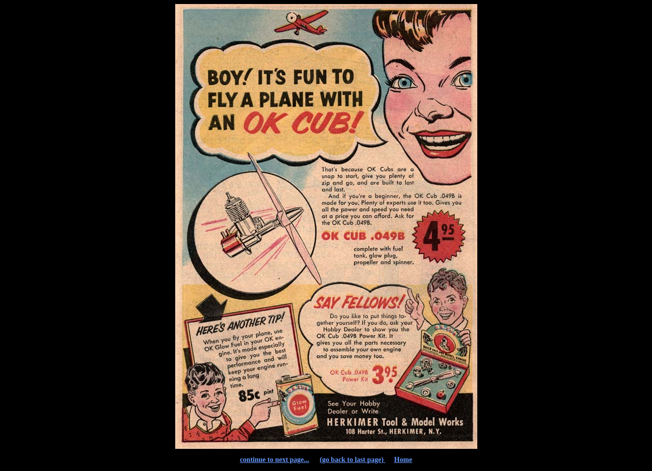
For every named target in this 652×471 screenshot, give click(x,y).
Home (403, 459)
